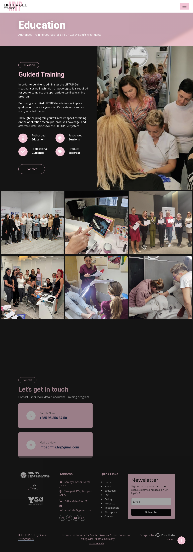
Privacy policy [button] (26, 538)
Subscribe (151, 512)
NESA (170, 539)
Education (110, 490)
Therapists (110, 512)
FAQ (106, 495)
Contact (32, 177)
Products (109, 503)
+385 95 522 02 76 (73, 501)
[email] (151, 501)
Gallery (108, 499)
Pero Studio (168, 535)
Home (108, 482)
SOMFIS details (96, 543)
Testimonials (111, 507)
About (107, 486)
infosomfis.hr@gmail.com (75, 508)
